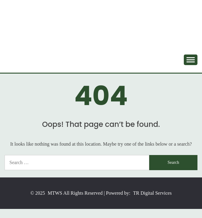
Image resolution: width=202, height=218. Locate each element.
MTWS (55, 193)
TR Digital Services (152, 193)
